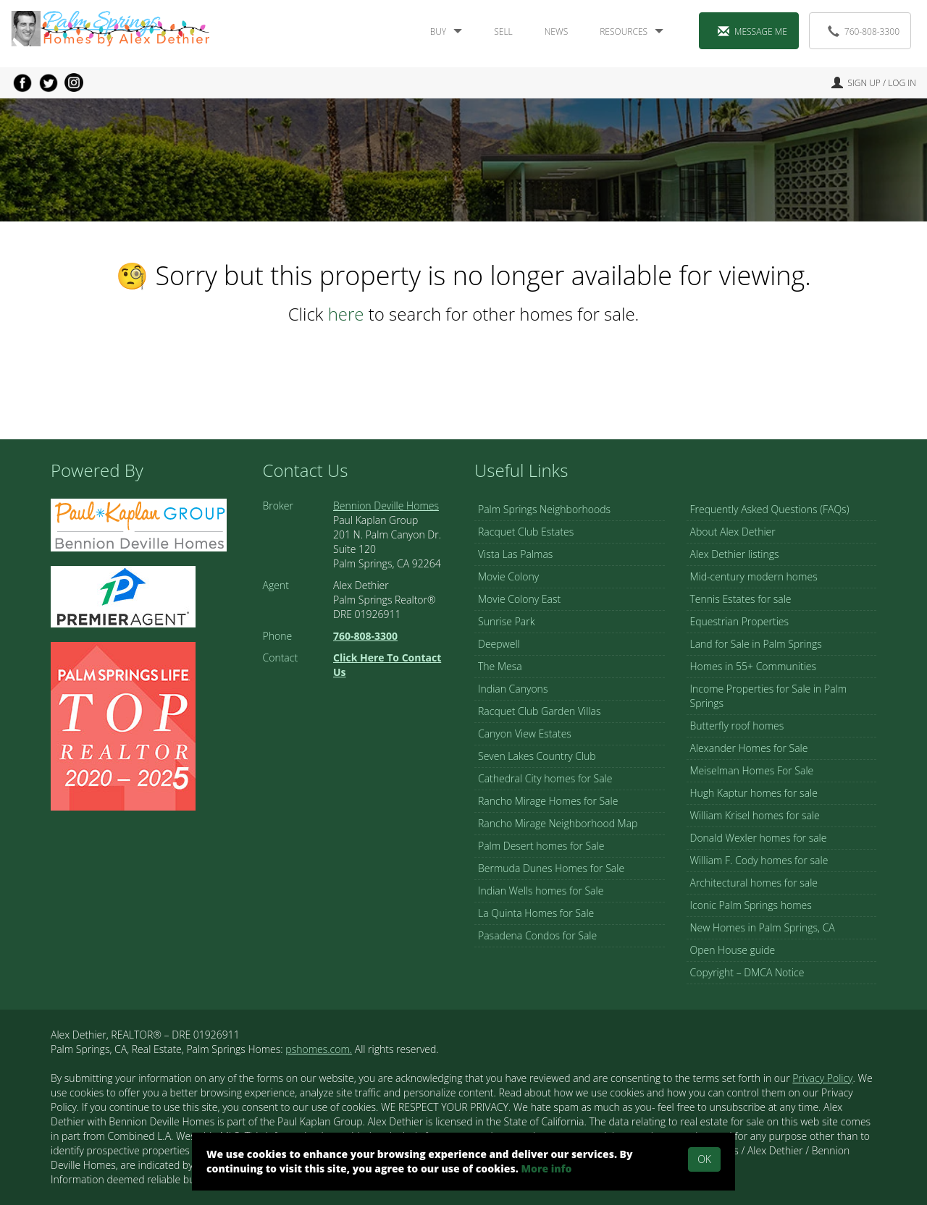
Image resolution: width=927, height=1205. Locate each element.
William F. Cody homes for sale (759, 860)
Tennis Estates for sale (741, 599)
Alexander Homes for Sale (749, 748)
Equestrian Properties (739, 621)
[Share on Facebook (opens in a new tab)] (22, 82)
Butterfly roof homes (737, 725)
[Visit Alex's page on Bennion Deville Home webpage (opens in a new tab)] (139, 523)
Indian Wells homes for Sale (540, 890)
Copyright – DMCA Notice (747, 972)
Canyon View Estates (524, 733)
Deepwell (499, 644)
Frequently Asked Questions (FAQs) (770, 509)
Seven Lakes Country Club (537, 756)
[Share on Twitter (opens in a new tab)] (48, 82)
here (346, 314)
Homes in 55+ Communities (753, 666)
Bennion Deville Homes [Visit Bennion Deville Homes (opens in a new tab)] (386, 505)
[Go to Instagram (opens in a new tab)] (73, 82)
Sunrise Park (506, 621)
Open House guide (733, 950)
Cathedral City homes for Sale (545, 778)
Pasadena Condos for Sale (537, 935)
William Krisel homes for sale (755, 815)
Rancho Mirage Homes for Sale (548, 801)
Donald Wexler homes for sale (758, 838)
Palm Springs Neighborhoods (544, 509)
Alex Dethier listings (734, 554)
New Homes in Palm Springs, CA (762, 927)
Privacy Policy (822, 1078)
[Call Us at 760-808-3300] (365, 636)
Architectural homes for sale (754, 882)
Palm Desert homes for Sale (541, 846)
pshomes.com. (318, 1049)
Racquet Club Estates (526, 531)
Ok (704, 1159)
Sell (503, 31)
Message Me (752, 31)
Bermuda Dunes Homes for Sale (551, 868)
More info (546, 1168)
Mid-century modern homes (754, 576)
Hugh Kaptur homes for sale (754, 793)
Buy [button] (446, 31)
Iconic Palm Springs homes (751, 905)
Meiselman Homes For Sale (752, 770)
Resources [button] (631, 31)
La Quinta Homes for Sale (536, 913)
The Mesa (500, 666)
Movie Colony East (519, 599)
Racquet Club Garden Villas (539, 711)
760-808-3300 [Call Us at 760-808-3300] (863, 31)
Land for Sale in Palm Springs (756, 644)
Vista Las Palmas (515, 554)
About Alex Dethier (733, 531)
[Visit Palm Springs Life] (123, 725)
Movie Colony (508, 576)
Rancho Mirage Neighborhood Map (557, 823)
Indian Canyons (513, 688)
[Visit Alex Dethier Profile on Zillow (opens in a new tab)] (123, 595)
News (557, 31)
